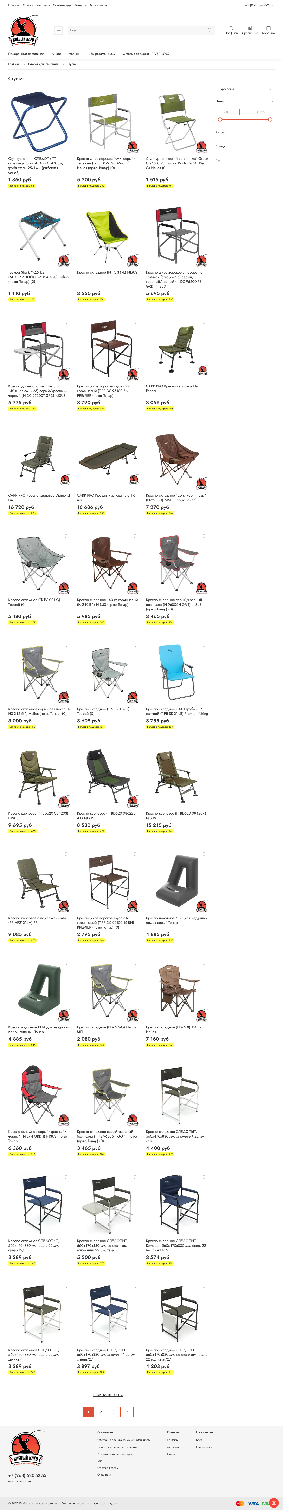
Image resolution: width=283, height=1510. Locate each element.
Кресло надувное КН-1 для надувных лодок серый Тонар (176, 920)
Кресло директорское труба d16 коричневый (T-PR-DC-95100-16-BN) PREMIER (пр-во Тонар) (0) (105, 922)
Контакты (80, 5)
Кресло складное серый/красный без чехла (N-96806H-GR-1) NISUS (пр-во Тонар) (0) (174, 604)
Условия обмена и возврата (115, 1454)
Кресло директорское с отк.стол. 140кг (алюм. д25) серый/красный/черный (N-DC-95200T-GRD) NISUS (37, 391)
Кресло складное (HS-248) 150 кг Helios (173, 1030)
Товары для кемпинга (43, 64)
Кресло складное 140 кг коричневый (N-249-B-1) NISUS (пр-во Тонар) (107, 602)
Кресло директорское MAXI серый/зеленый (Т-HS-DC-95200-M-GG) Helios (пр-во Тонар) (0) (106, 163)
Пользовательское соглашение (117, 1447)
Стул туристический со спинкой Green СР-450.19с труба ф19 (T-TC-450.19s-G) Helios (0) (177, 163)
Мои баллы (98, 5)
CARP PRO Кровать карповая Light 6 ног (106, 498)
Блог (100, 1461)
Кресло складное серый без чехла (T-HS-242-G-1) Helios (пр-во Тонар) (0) (39, 711)
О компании (62, 5)
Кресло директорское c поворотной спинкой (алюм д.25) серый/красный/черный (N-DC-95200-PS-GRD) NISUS (175, 279)
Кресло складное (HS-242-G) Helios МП (106, 1030)
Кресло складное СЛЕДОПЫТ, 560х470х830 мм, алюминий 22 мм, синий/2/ (106, 1354)
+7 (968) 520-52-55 (259, 5)
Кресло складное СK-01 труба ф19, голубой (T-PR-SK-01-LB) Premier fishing (177, 711)
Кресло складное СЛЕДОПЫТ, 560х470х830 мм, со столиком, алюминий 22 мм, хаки (103, 1245)
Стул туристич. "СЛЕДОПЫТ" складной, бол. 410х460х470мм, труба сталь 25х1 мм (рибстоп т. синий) (35, 165)
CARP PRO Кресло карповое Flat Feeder (172, 389)
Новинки (75, 53)
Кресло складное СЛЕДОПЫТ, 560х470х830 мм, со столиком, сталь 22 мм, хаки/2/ (176, 1354)
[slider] (220, 119)
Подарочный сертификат (26, 53)
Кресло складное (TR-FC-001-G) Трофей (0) (34, 602)
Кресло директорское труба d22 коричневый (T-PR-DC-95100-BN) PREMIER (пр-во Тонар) (103, 391)
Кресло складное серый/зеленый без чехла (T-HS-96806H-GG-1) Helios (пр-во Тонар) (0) (107, 1136)
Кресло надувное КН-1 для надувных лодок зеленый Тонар (39, 1030)
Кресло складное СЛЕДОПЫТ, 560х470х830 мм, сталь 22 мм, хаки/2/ (33, 1354)
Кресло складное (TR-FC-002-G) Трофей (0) (103, 711)
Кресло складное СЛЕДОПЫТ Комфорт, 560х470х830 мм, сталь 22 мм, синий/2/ (176, 1245)
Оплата (28, 5)
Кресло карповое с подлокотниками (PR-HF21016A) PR (37, 920)
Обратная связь (107, 1468)
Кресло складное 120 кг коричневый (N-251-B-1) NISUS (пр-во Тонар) (176, 498)
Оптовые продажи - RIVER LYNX (146, 53)
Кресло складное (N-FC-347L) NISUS (107, 272)
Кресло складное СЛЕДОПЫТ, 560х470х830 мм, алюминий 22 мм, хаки (175, 1136)
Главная (14, 5)
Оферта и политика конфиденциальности (123, 1440)
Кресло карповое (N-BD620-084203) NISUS (38, 816)
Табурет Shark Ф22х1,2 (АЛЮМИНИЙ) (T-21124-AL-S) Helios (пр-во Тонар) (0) (38, 277)
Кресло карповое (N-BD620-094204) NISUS (176, 816)
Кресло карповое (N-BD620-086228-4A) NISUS (106, 816)
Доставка (43, 5)
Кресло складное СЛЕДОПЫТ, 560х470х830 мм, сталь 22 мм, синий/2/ (33, 1245)
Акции (56, 53)
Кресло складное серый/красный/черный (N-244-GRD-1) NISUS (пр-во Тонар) (37, 1136)
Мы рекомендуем (102, 53)
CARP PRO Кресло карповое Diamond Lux (39, 498)
